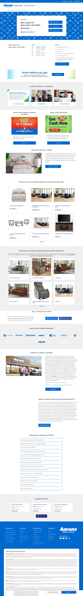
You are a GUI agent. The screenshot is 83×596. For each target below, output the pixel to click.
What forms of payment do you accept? (32, 466)
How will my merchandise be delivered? (32, 455)
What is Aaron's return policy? (29, 481)
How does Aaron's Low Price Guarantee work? (34, 470)
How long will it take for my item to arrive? (32, 451)
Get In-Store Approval (18, 103)
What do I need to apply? (27, 447)
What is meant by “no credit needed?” (31, 473)
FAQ (20, 534)
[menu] (41, 4)
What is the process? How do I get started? (33, 443)
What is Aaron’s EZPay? (27, 484)
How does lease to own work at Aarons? (32, 440)
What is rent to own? (29, 5)
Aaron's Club (22, 539)
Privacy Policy (36, 536)
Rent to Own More (9, 536)
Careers (65, 1)
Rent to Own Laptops (10, 538)
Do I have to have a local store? (29, 477)
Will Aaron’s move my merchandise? (31, 462)
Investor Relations (52, 534)
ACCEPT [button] (69, 592)
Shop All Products (64, 103)
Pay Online (22, 532)
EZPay (21, 541)
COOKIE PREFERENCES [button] (53, 592)
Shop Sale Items (41, 103)
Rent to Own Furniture (10, 530)
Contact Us (22, 530)
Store (70, 1)
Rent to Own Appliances (11, 534)
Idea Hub (35, 534)
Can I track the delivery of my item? (30, 458)
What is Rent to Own (24, 536)
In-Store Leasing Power (24, 538)
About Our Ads (51, 538)
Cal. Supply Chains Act (38, 541)
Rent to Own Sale (9, 539)
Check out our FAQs (61, 385)
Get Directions (56, 22)
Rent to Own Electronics (11, 532)
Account (77, 1)
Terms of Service (36, 538)
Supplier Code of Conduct (38, 543)
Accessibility (36, 539)
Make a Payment (62, 64)
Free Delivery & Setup (37, 530)
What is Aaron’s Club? (26, 488)
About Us (50, 532)
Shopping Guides (18, 5)
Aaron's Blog (51, 536)
